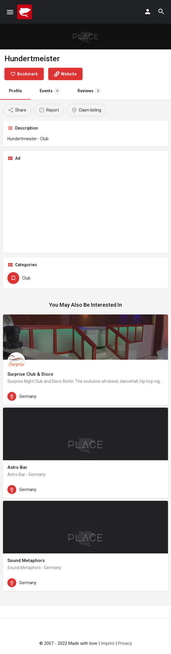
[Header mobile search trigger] (161, 11)
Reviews (89, 90)
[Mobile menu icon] (10, 12)
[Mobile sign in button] (147, 11)
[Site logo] (25, 11)
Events (50, 90)
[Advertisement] (85, 207)
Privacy (125, 643)
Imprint (107, 643)
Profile (15, 90)
